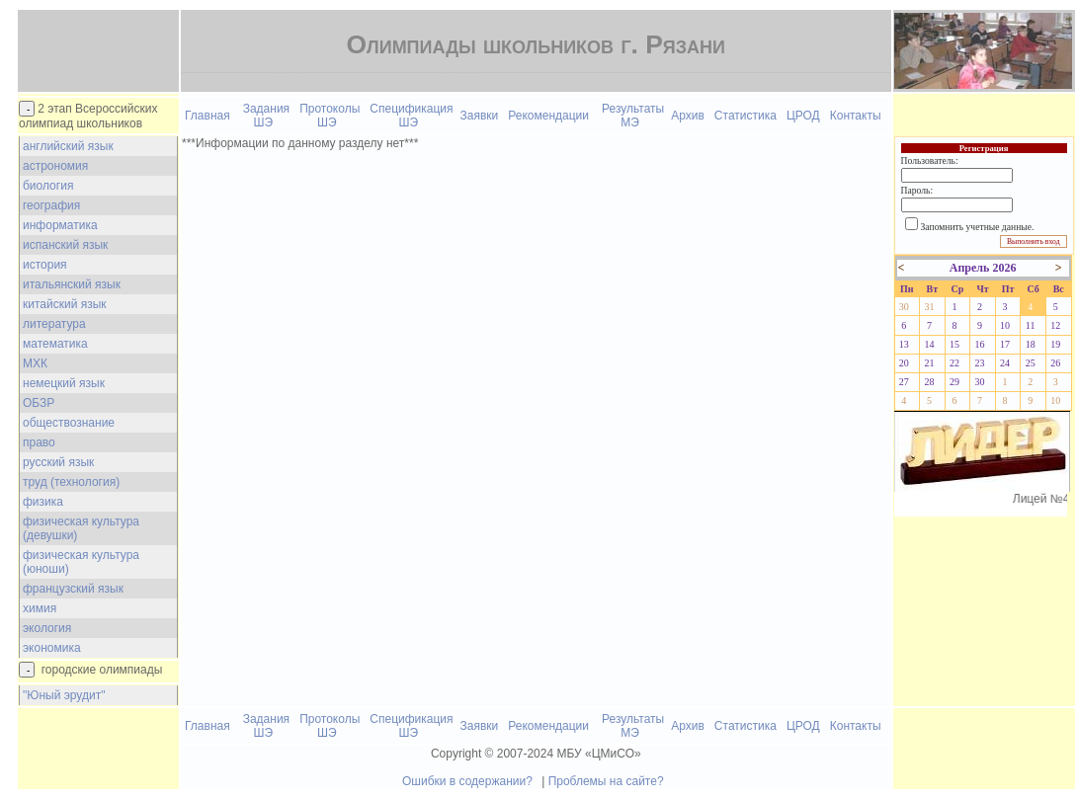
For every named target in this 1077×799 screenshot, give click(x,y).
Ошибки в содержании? (467, 781)
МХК (35, 363)
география (51, 205)
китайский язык (65, 304)
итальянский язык (72, 284)
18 (1031, 344)
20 (904, 363)
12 (1055, 325)
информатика (60, 225)
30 (904, 306)
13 (904, 344)
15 (954, 344)
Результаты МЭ (633, 115)
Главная (207, 115)
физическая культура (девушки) (81, 528)
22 (954, 363)
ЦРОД (803, 115)
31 (929, 306)
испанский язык (65, 245)
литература (54, 324)
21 (929, 363)
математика (55, 344)
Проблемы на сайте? (606, 781)
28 (929, 381)
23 (980, 363)
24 (1005, 363)
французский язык (73, 589)
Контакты (855, 115)
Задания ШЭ (266, 115)
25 (1031, 363)
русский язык (58, 462)
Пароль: (917, 190)
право (39, 442)
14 (929, 344)
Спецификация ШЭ (411, 115)
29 (954, 381)
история (45, 265)
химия (39, 608)
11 (1031, 325)
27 (904, 381)
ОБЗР (38, 403)
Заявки (479, 115)
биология (48, 186)
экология (47, 628)
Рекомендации (548, 115)
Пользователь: (929, 160)
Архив (687, 115)
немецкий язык (64, 383)
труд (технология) (71, 482)
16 (980, 344)
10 (1005, 325)
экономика (52, 648)
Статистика (745, 115)
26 (1055, 363)
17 (1005, 344)
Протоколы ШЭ (329, 115)
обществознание (69, 423)
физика (43, 502)
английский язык (68, 146)
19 (1055, 344)
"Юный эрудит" (64, 695)
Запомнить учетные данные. (978, 226)
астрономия (55, 166)
